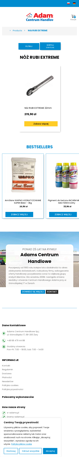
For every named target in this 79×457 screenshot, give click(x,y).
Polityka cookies (10, 385)
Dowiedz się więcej (33, 291)
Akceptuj (50, 451)
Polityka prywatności (12, 389)
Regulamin (7, 369)
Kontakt (52, 291)
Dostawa (6, 373)
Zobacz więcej (40, 123)
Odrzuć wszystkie (30, 451)
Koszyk (73, 18)
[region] (30, 437)
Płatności (7, 377)
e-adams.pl (13, 412)
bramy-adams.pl (15, 416)
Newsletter (7, 381)
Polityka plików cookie (21, 444)
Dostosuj (11, 451)
